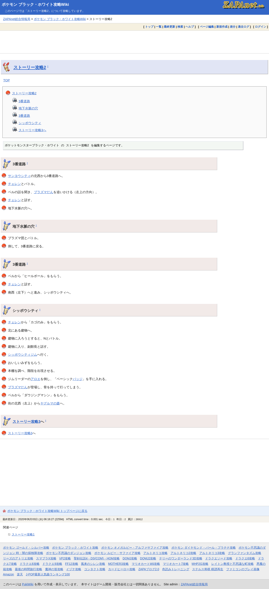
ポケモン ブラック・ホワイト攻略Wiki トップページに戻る (47, 511)
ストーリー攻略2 (29, 67)
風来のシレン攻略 (93, 563)
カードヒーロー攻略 (121, 569)
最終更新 (169, 26)
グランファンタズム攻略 (244, 553)
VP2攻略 (65, 558)
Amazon (8, 574)
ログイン (260, 26)
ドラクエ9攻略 (52, 563)
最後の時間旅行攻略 (28, 569)
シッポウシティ (30, 123)
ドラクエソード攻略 (218, 558)
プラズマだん (43, 192)
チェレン (14, 184)
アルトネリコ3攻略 (212, 553)
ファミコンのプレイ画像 (243, 569)
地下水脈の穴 (28, 108)
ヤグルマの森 (50, 403)
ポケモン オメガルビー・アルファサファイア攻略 (135, 547)
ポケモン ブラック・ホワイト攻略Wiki (35, 4)
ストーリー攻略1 (23, 534)
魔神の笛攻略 (54, 569)
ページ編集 (207, 26)
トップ (149, 26)
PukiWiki (27, 584)
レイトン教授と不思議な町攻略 (232, 563)
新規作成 (222, 26)
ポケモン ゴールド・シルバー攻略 (26, 547)
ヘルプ (189, 26)
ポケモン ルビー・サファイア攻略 (117, 553)
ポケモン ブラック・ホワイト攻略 (75, 547)
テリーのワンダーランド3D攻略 (180, 558)
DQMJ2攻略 (148, 558)
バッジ (77, 379)
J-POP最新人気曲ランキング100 (48, 574)
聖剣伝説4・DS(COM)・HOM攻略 (97, 558)
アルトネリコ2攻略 (183, 553)
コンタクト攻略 (94, 569)
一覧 (158, 26)
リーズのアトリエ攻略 (18, 558)
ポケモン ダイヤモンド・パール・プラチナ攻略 (203, 547)
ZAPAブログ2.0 (148, 569)
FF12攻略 (71, 563)
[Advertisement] (134, 42)
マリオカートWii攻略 (146, 563)
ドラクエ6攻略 (245, 558)
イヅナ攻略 (73, 569)
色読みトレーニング (175, 569)
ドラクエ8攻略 (30, 563)
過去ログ (243, 26)
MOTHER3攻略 (118, 563)
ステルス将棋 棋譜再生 (207, 569)
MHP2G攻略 (200, 563)
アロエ (35, 379)
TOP (6, 80)
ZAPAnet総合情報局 (16, 19)
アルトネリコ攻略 (155, 553)
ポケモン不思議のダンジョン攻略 (68, 553)
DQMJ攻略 (130, 558)
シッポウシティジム (22, 354)
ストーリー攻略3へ (32, 130)
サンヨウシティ (19, 176)
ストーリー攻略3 (26, 421)
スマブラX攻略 (46, 558)
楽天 (20, 574)
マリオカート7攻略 (176, 563)
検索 (180, 26)
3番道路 (24, 101)
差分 (233, 26)
